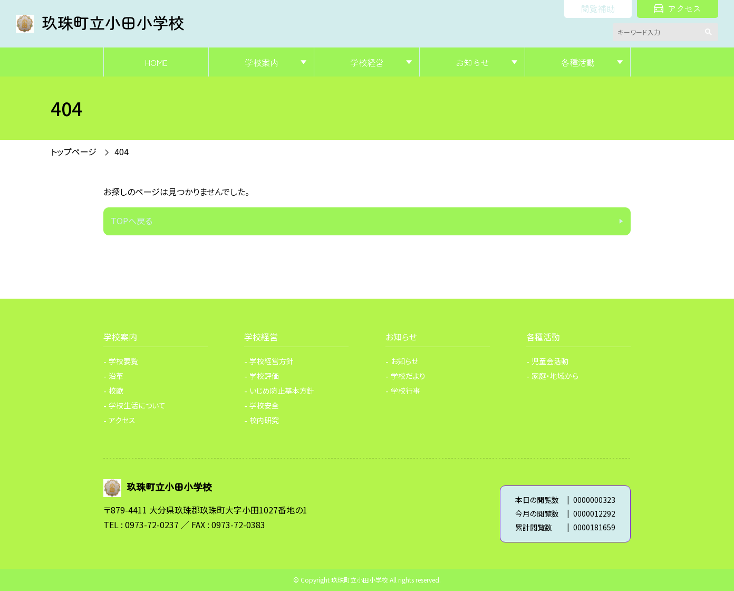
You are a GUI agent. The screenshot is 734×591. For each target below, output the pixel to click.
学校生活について (137, 405)
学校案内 (261, 62)
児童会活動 (550, 361)
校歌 (116, 390)
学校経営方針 (271, 361)
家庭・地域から (555, 375)
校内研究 (264, 420)
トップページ (73, 151)
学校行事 (405, 390)
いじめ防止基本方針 (281, 390)
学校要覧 (123, 361)
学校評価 (264, 375)
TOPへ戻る (131, 220)
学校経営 (367, 62)
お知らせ (472, 62)
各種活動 (578, 62)
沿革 (116, 375)
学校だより (408, 375)
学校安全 (264, 405)
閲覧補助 (598, 8)
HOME (156, 62)
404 (121, 151)
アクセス (677, 8)
